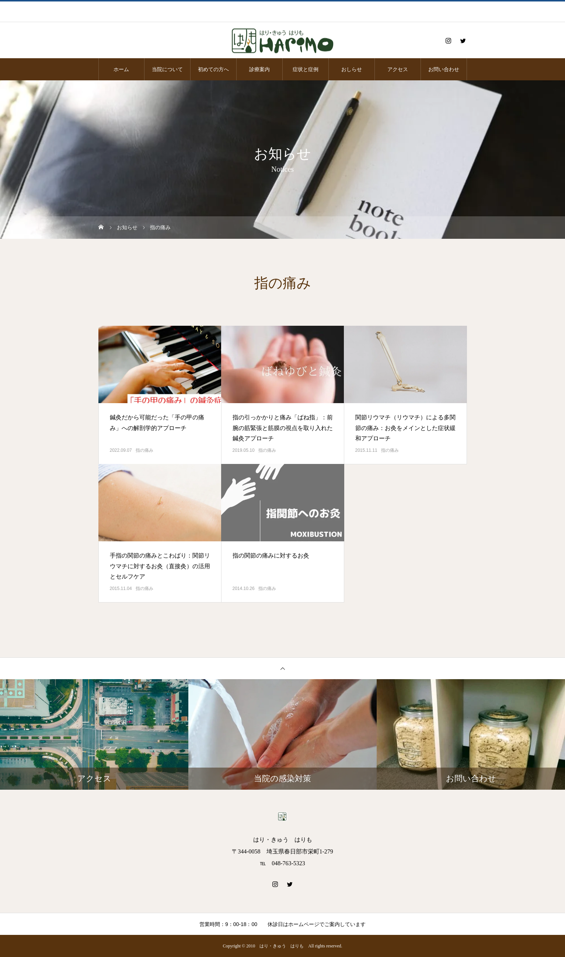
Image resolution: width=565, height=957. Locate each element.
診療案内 (259, 69)
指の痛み (144, 450)
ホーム (121, 69)
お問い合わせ (443, 69)
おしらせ (351, 69)
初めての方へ (213, 69)
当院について (167, 69)
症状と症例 (305, 69)
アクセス (397, 69)
